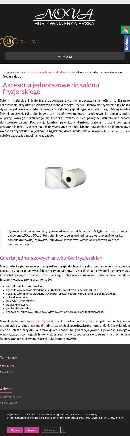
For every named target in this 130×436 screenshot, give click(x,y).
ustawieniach (115, 417)
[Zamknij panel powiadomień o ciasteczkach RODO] (63, 430)
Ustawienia (49, 430)
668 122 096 (7, 365)
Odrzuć (32, 430)
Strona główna (13, 72)
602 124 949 (7, 371)
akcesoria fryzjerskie (41, 321)
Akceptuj (15, 430)
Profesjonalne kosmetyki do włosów (50, 72)
